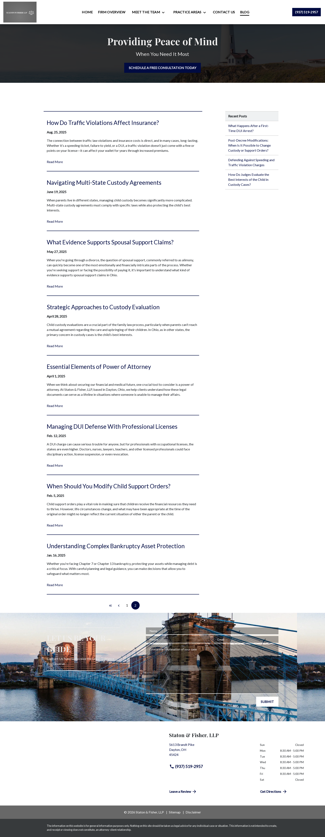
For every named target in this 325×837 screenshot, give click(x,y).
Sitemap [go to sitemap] (175, 812)
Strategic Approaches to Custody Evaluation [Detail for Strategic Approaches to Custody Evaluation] (103, 306)
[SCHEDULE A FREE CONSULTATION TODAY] (162, 68)
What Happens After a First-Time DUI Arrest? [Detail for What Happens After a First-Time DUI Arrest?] (248, 128)
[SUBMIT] (267, 702)
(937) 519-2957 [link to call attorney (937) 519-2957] (186, 766)
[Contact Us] (224, 12)
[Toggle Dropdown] (164, 12)
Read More (55, 162)
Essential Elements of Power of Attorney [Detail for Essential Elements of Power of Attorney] (99, 366)
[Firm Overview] (111, 12)
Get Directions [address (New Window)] (273, 791)
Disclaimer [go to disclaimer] (193, 812)
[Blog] (244, 12)
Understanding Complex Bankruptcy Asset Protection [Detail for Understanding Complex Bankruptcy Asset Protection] (116, 545)
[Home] (87, 12)
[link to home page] (20, 12)
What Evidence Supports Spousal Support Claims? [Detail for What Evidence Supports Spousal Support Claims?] (110, 242)
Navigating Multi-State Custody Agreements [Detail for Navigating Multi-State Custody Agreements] (104, 182)
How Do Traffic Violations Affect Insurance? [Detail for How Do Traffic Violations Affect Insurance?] (103, 122)
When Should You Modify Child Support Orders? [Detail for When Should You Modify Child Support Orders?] (108, 486)
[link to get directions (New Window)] (211, 751)
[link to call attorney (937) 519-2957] (306, 12)
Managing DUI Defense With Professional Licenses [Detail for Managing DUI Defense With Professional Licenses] (112, 426)
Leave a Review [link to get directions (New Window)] (183, 791)
